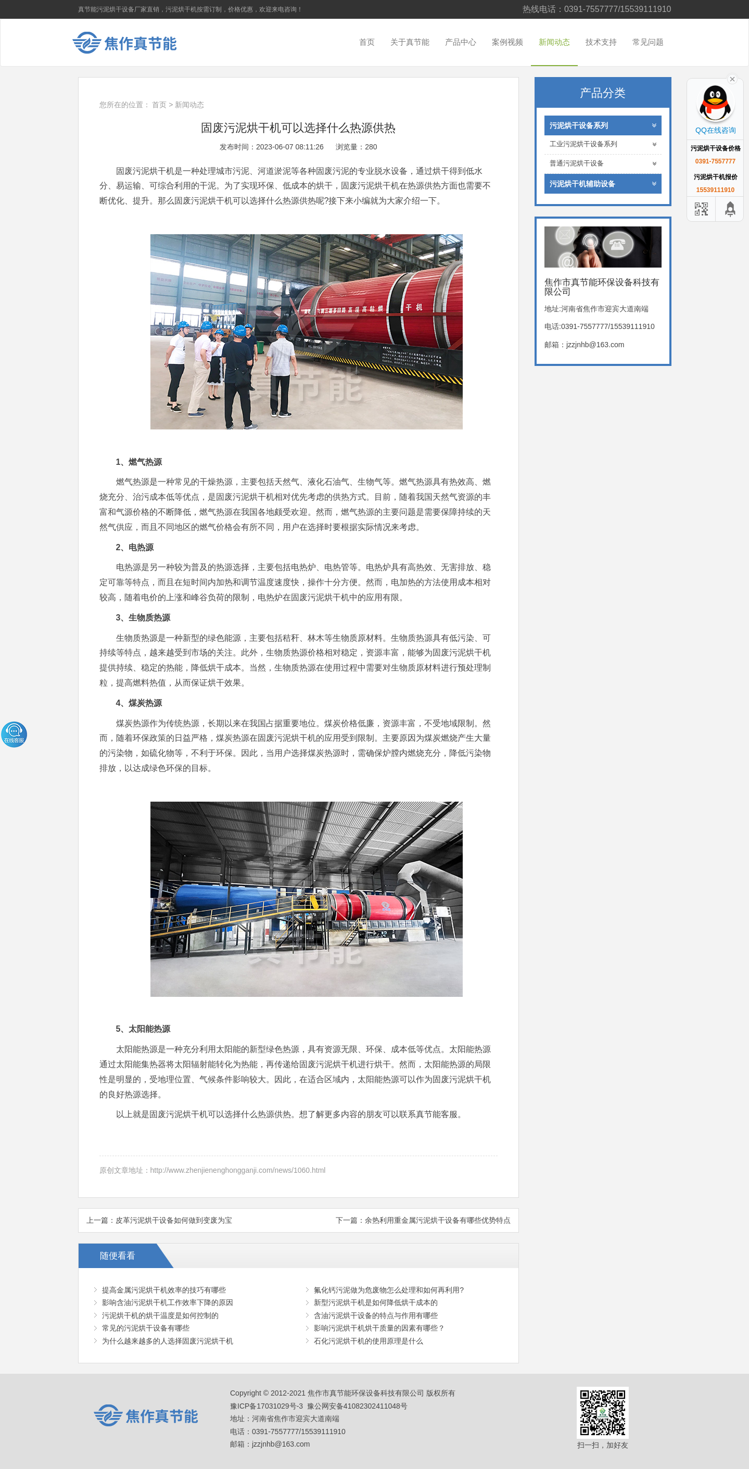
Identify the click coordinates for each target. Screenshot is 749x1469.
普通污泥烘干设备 (603, 164)
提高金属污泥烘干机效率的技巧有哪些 (164, 1290)
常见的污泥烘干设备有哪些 (145, 1328)
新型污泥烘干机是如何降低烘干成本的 (376, 1302)
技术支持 (601, 41)
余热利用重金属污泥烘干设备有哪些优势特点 (438, 1220)
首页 (367, 41)
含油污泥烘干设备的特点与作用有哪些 (376, 1315)
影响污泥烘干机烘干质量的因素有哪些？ (379, 1328)
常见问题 (648, 41)
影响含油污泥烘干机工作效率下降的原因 (167, 1302)
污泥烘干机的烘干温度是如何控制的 (160, 1315)
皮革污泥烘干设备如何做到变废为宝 (174, 1220)
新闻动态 (554, 41)
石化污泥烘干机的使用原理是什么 (368, 1341)
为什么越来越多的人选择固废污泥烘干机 (167, 1341)
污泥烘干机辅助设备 (603, 184)
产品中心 (460, 41)
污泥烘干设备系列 (603, 125)
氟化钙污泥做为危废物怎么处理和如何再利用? (389, 1290)
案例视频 (507, 41)
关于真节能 (409, 41)
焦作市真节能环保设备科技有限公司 (132, 42)
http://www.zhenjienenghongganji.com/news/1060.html (238, 1170)
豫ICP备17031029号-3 (266, 1406)
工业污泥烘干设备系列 (603, 144)
